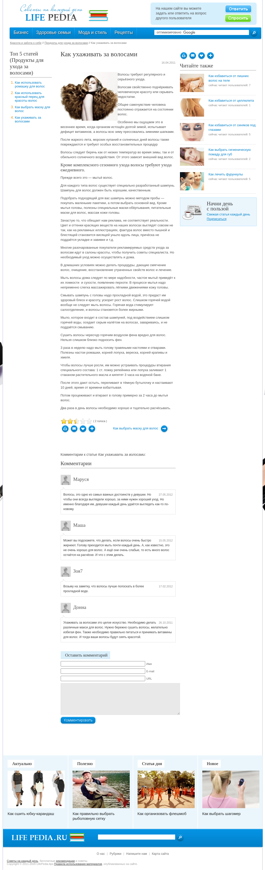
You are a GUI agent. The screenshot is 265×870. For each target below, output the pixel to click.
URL (149, 678)
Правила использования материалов (78, 863)
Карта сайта (160, 854)
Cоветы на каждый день (22, 860)
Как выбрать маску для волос (135, 428)
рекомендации (65, 860)
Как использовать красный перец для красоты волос (29, 96)
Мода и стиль (92, 32)
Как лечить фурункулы (226, 174)
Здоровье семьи (53, 32)
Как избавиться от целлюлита (231, 100)
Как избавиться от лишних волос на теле (229, 78)
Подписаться (217, 219)
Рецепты (123, 32)
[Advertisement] (30, 142)
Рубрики (115, 854)
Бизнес (21, 32)
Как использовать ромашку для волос (30, 84)
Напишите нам (136, 854)
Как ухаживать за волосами (28, 119)
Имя (149, 663)
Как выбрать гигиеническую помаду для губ (230, 152)
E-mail (150, 671)
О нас (101, 854)
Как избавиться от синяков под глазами (232, 127)
